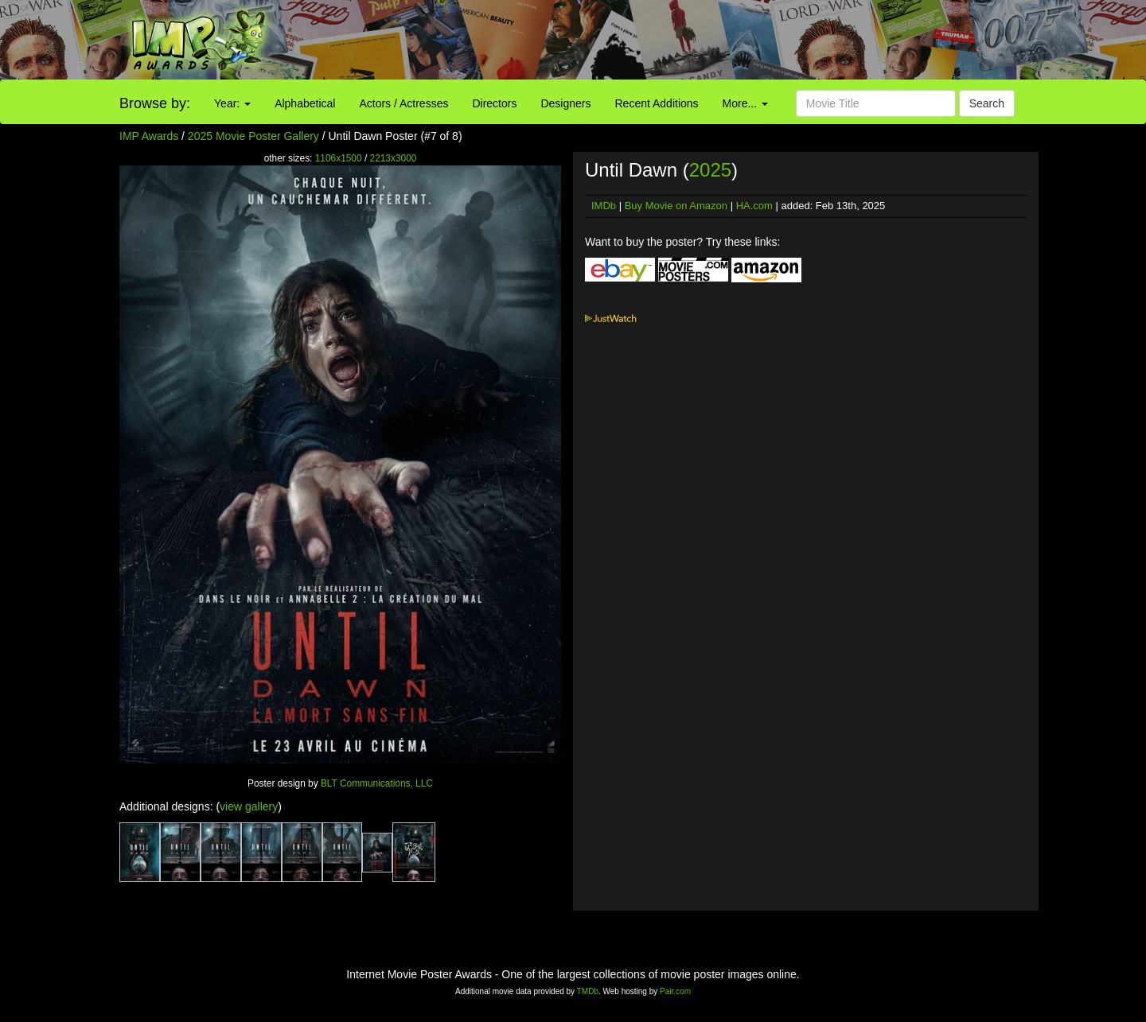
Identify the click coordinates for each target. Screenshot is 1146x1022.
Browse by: (154, 103)
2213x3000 (393, 158)
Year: (232, 103)
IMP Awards (148, 136)
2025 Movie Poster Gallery (253, 136)
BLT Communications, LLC (377, 783)
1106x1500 (338, 158)
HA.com (754, 206)
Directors (494, 103)
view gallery (249, 806)
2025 (710, 170)
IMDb (603, 206)
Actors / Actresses (403, 103)
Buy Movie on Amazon (676, 206)
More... (745, 103)
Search (986, 103)
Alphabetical (305, 103)
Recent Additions (657, 103)
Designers (565, 103)
